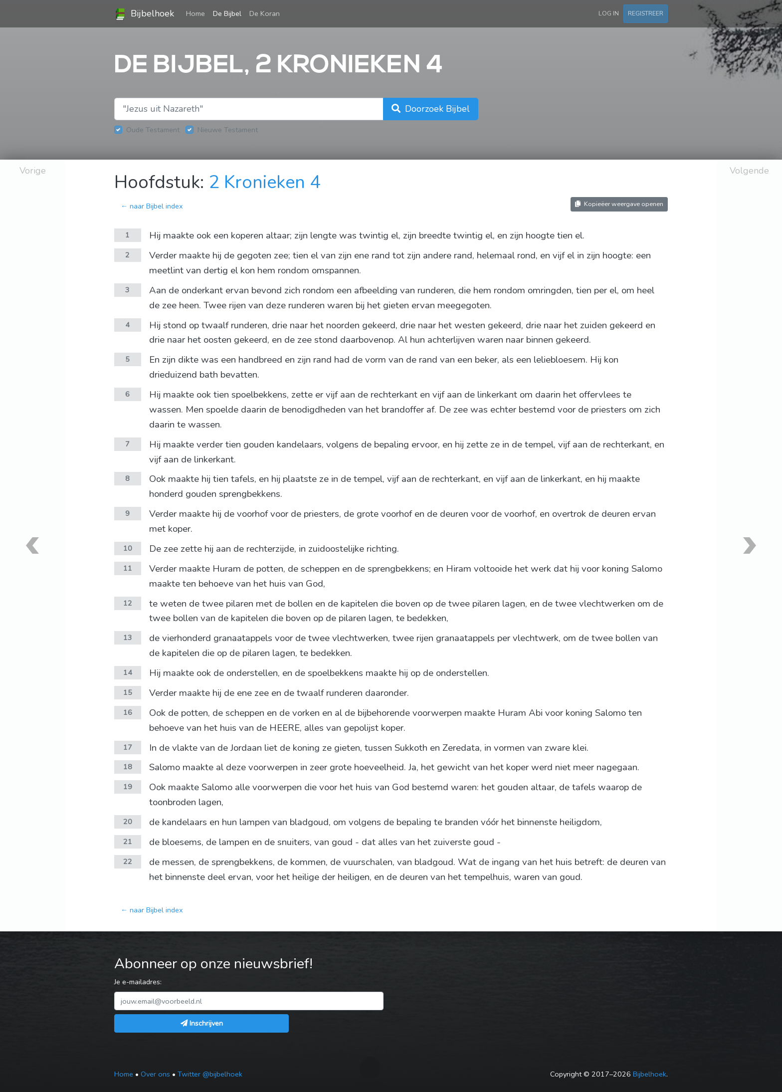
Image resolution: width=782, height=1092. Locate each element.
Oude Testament (153, 130)
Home (197, 12)
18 (127, 767)
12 (127, 603)
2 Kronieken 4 (264, 182)
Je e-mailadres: (138, 982)
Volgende (749, 171)
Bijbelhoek (144, 13)
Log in (608, 13)
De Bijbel (227, 13)
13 (127, 638)
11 (127, 568)
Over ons (155, 1074)
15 (127, 692)
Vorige (32, 171)
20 (127, 822)
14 (127, 672)
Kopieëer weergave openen (619, 204)
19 (127, 787)
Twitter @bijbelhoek (210, 1074)
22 (127, 862)
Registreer (645, 13)
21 (127, 842)
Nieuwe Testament (227, 130)
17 (127, 747)
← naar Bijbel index (152, 206)
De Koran (264, 13)
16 (127, 712)
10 (127, 548)
